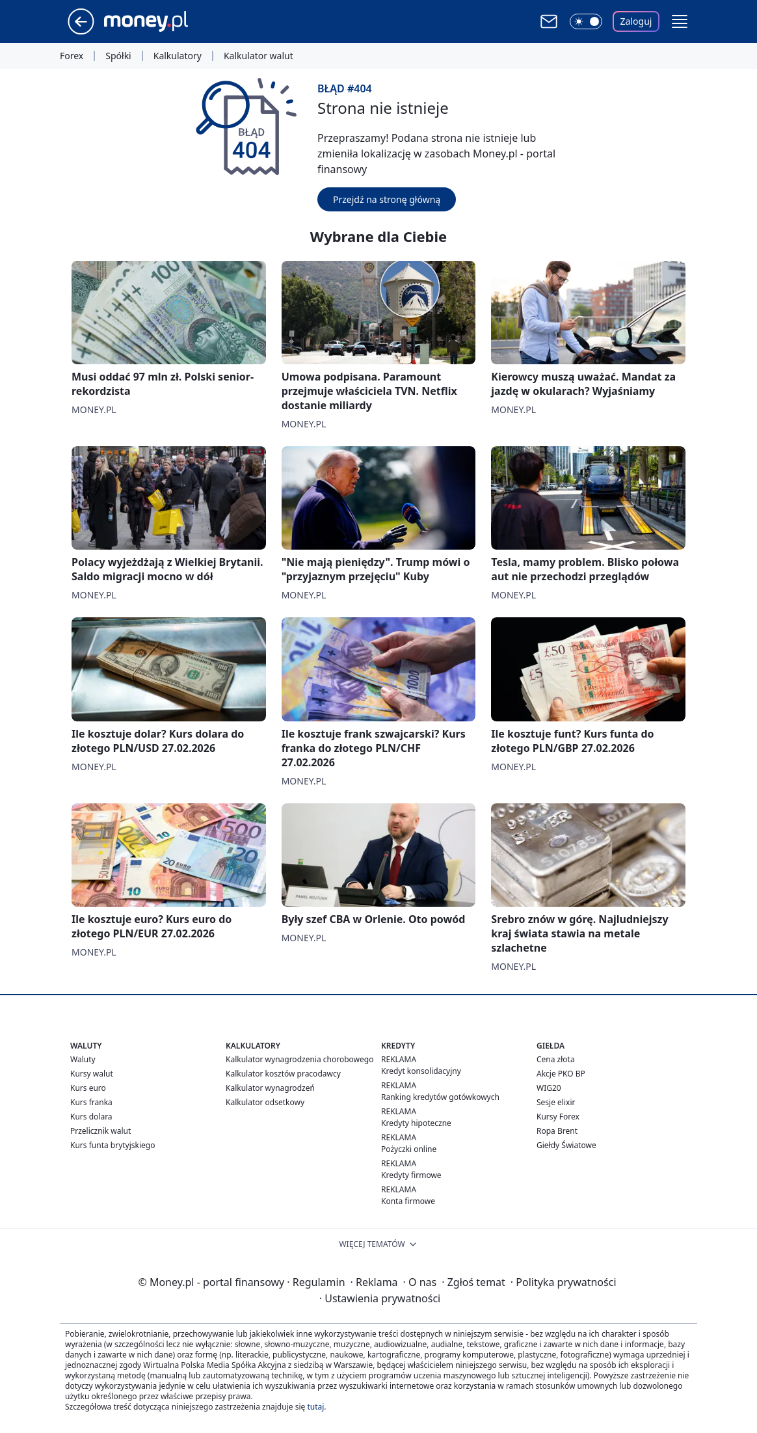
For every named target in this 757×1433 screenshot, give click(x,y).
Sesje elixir (556, 1102)
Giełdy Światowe (566, 1145)
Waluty (83, 1059)
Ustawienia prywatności (379, 1298)
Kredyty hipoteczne (416, 1123)
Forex (71, 56)
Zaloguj (636, 21)
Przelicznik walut (100, 1130)
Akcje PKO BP (561, 1073)
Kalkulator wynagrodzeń (270, 1087)
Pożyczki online (408, 1149)
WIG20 (549, 1087)
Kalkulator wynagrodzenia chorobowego (299, 1059)
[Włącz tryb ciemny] (586, 21)
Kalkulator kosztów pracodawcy (283, 1073)
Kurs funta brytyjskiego (112, 1145)
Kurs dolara (91, 1116)
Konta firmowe (408, 1201)
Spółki (118, 56)
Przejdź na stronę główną (386, 199)
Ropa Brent (557, 1130)
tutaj (315, 1406)
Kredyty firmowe (411, 1175)
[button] (679, 21)
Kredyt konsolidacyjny (421, 1071)
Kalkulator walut (258, 56)
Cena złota (556, 1059)
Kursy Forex (558, 1116)
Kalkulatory (177, 56)
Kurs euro (88, 1087)
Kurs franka (91, 1102)
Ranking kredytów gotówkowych (440, 1097)
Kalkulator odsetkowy (265, 1102)
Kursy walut (91, 1073)
